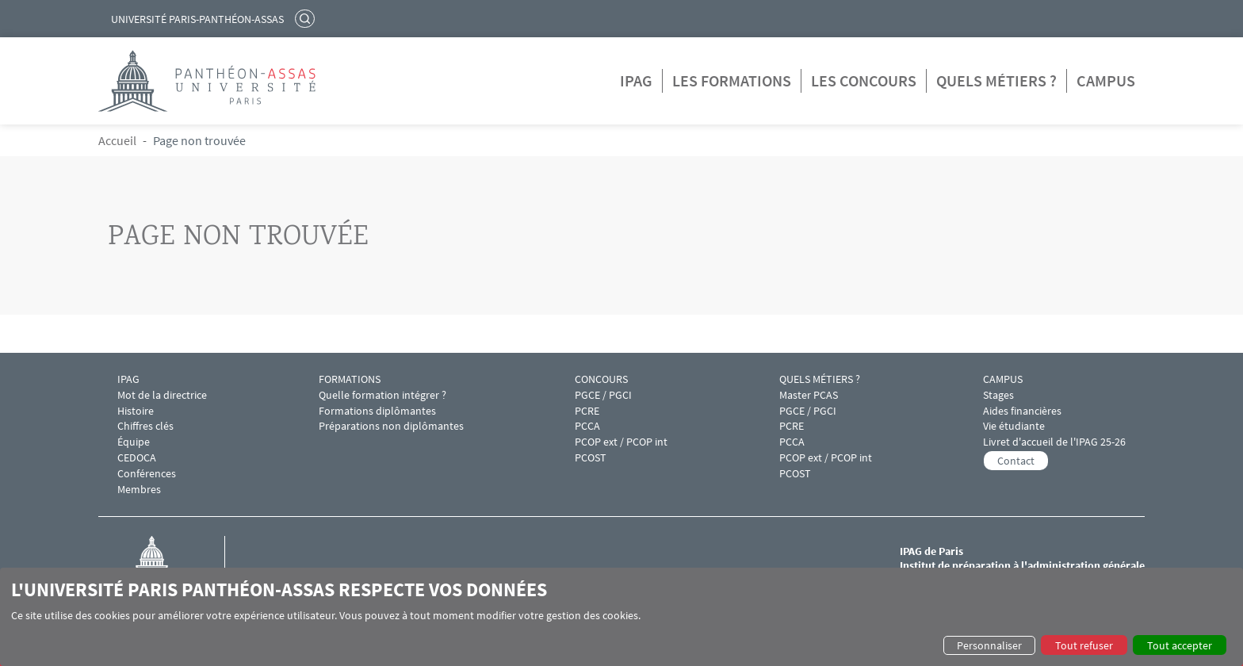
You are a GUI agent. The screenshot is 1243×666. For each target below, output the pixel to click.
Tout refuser (1084, 645)
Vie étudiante (1014, 426)
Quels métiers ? (996, 80)
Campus (1106, 80)
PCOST (590, 458)
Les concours (863, 80)
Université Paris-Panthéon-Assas (197, 19)
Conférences (146, 473)
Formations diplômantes (377, 411)
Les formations (731, 80)
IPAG (636, 80)
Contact (1016, 461)
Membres (139, 489)
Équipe (133, 442)
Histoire (135, 411)
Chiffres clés (145, 426)
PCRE (587, 411)
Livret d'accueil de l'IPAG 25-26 (1054, 442)
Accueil (117, 140)
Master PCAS (808, 395)
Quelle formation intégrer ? (382, 395)
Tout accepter (1179, 645)
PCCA (587, 426)
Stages (998, 395)
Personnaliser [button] (989, 645)
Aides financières (1022, 411)
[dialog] (621, 617)
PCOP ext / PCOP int (621, 442)
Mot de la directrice (162, 395)
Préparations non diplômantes (391, 426)
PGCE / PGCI (603, 395)
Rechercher (307, 18)
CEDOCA (136, 458)
